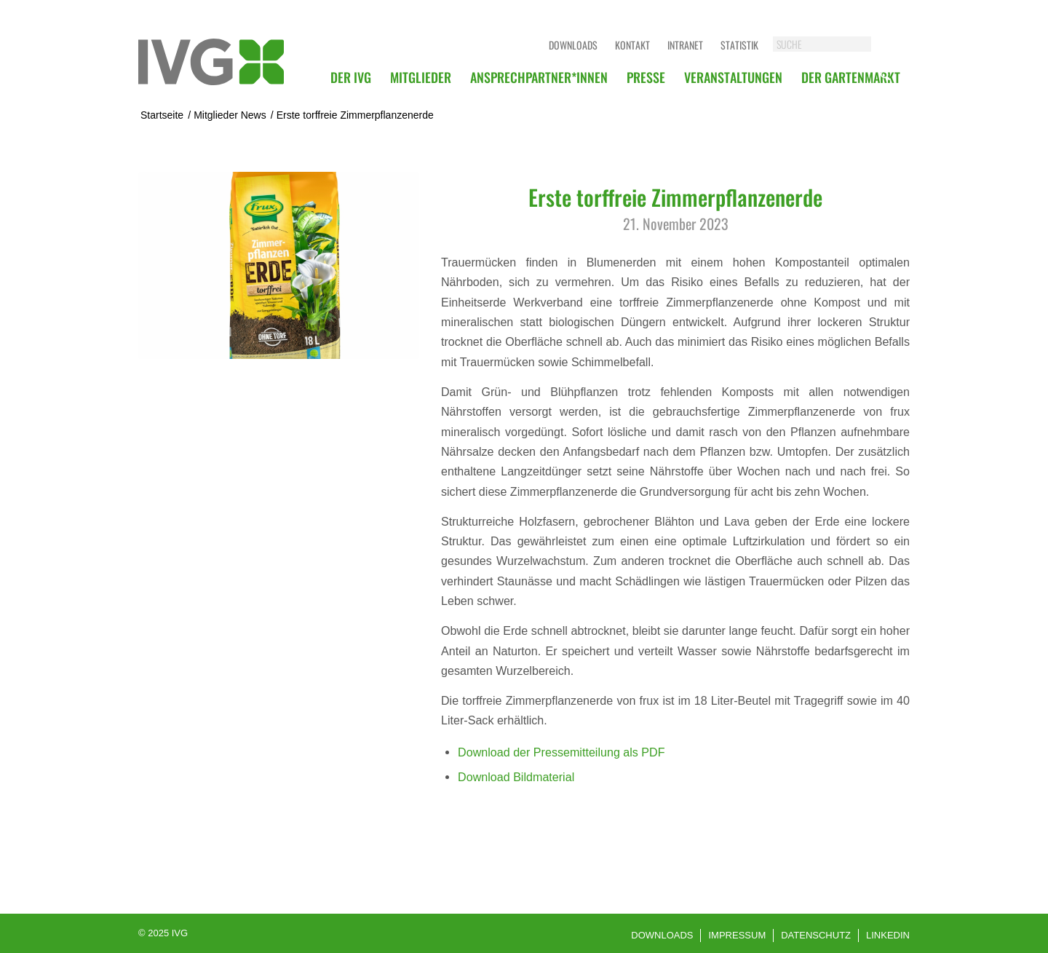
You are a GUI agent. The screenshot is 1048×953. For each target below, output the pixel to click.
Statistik (739, 44)
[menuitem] (351, 77)
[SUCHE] (836, 44)
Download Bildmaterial (516, 776)
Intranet (685, 44)
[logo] (211, 62)
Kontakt (632, 44)
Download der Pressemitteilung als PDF (561, 752)
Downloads (573, 44)
